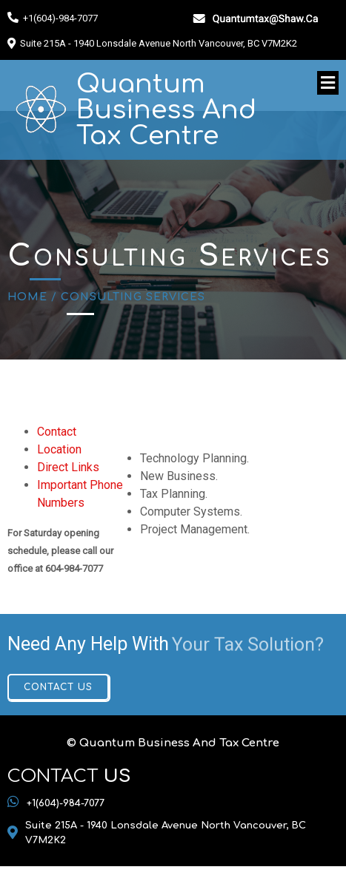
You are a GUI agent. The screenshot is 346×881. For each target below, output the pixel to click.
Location (59, 449)
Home (27, 297)
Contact (56, 432)
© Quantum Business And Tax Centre (173, 743)
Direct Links (68, 467)
